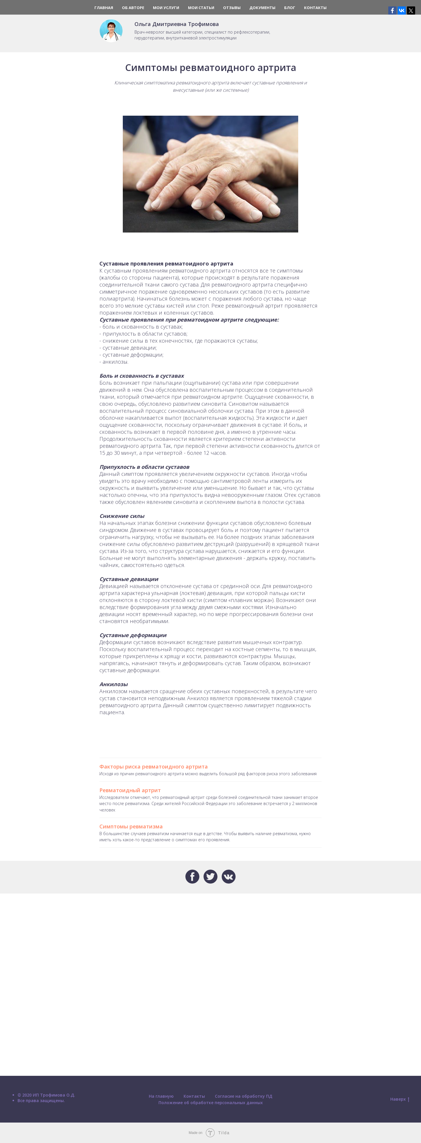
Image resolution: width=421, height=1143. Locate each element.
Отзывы (232, 7)
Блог (289, 7)
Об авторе (133, 7)
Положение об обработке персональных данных (210, 1102)
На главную (161, 1096)
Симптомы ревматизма (131, 826)
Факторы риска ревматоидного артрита (153, 766)
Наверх (399, 1099)
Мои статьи (201, 7)
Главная (103, 7)
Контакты (315, 7)
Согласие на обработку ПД (243, 1096)
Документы (262, 7)
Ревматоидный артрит (130, 790)
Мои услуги (166, 7)
